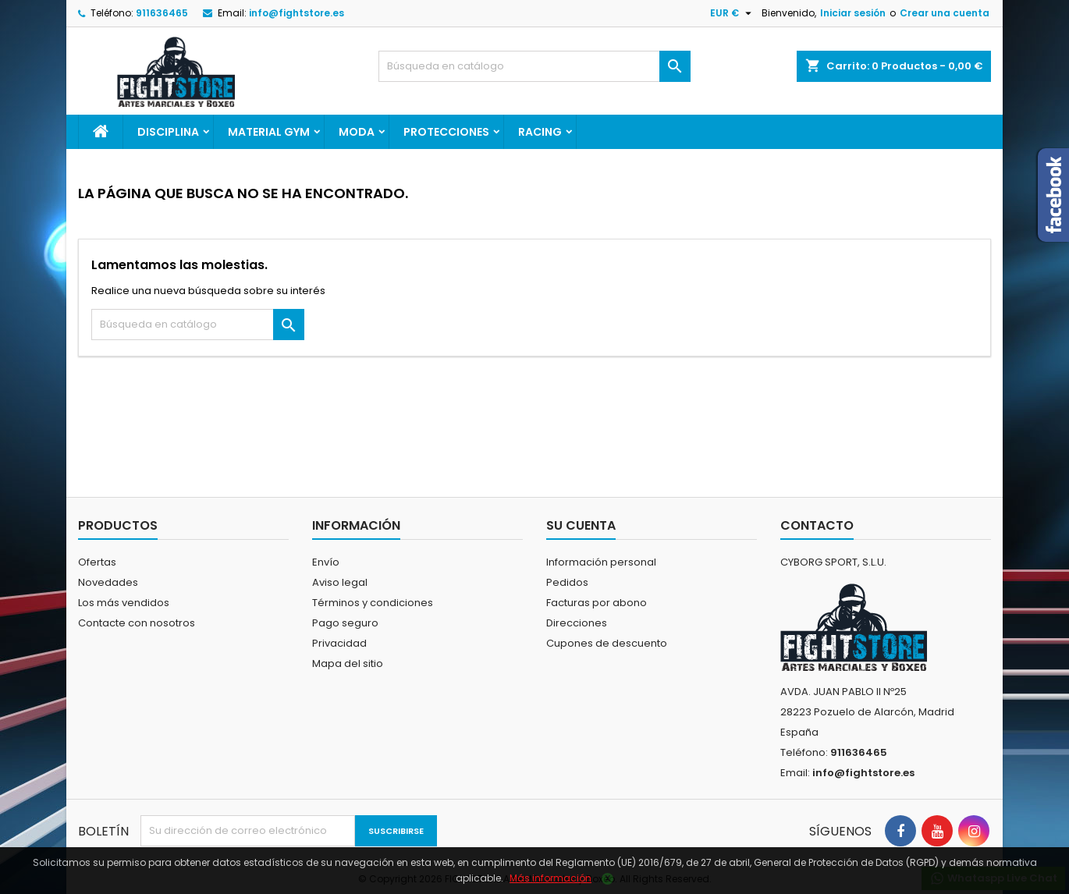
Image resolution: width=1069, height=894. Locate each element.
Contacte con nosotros (136, 623)
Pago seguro (345, 623)
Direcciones (576, 623)
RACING (540, 132)
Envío (325, 562)
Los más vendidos (123, 602)
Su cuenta (581, 525)
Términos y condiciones (372, 602)
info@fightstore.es (296, 13)
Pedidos (567, 582)
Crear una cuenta (944, 13)
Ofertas (97, 562)
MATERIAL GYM (269, 132)
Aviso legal (340, 582)
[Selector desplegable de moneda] (732, 13)
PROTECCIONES (446, 132)
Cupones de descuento (606, 643)
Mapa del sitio (347, 663)
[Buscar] (534, 66)
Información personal (601, 562)
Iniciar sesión (853, 13)
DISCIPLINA (168, 132)
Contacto (817, 525)
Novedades (108, 582)
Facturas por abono (596, 602)
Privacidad (339, 643)
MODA (357, 132)
